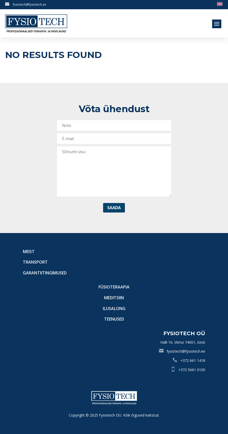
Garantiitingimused (45, 273)
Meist (29, 251)
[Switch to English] (220, 4)
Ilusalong (114, 308)
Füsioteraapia (114, 287)
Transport (35, 262)
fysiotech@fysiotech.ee (29, 4)
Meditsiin (114, 298)
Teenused (114, 319)
